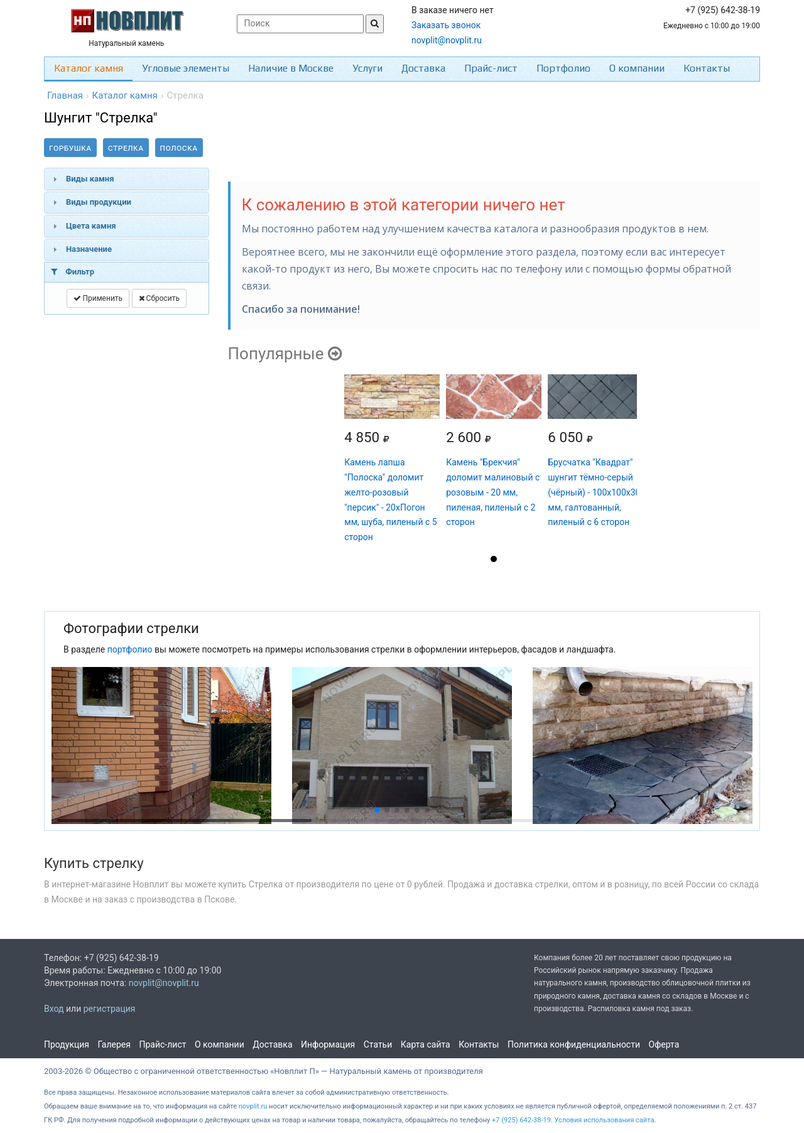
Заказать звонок (446, 25)
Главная (65, 95)
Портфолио (563, 68)
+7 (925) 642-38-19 (521, 1120)
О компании (637, 68)
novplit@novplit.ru (446, 40)
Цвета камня (91, 225)
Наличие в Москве (291, 68)
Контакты (706, 68)
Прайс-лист (491, 68)
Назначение (89, 249)
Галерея (114, 1044)
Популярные (285, 353)
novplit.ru (253, 1106)
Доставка (423, 68)
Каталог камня (88, 68)
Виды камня (90, 178)
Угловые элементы (185, 68)
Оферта (664, 1044)
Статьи (378, 1044)
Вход (53, 1009)
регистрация (110, 1009)
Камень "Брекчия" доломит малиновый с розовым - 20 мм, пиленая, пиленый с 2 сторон (493, 492)
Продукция (66, 1044)
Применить (98, 298)
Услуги (367, 68)
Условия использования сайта (605, 1120)
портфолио (130, 649)
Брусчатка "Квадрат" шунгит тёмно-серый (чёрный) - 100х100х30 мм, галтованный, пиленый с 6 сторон (594, 492)
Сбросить (159, 298)
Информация (328, 1044)
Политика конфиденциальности (574, 1044)
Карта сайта (425, 1044)
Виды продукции (98, 202)
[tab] (126, 179)
